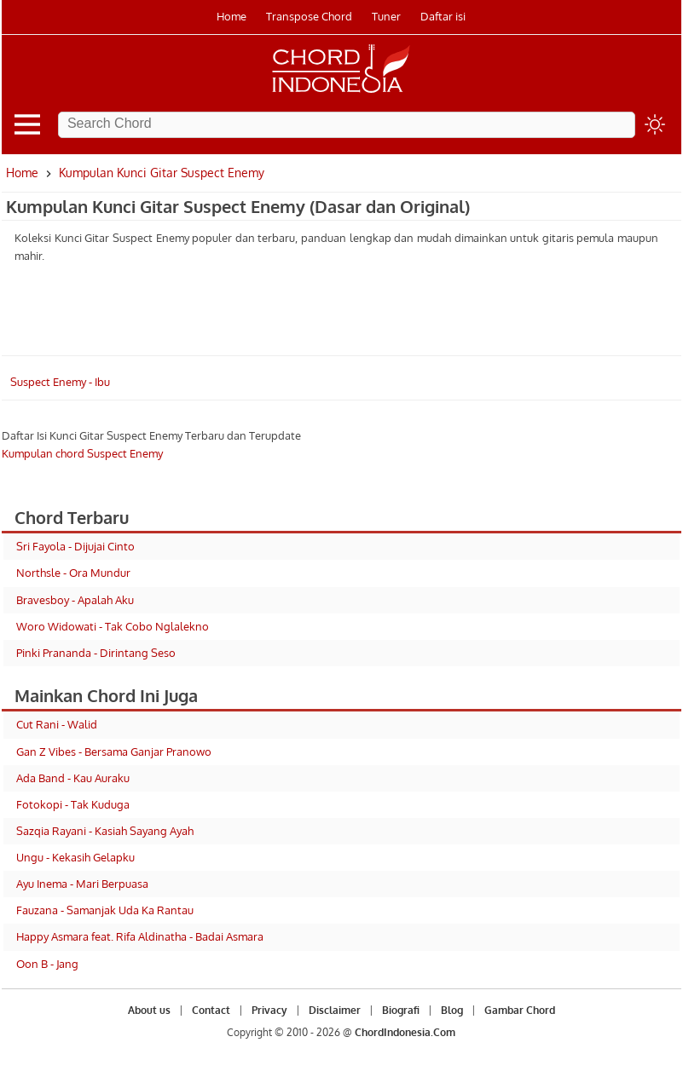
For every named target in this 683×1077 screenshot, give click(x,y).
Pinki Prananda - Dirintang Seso (96, 652)
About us (149, 1010)
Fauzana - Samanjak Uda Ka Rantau (105, 910)
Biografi (401, 1010)
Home (231, 16)
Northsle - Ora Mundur (73, 572)
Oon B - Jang (47, 963)
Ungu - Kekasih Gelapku (75, 857)
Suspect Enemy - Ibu (60, 382)
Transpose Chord (309, 16)
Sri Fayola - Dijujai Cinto (75, 546)
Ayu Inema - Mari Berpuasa (82, 883)
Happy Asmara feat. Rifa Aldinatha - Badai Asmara (139, 936)
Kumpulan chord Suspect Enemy (82, 453)
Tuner (386, 16)
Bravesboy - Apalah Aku (75, 600)
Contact (211, 1010)
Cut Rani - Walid (56, 724)
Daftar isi (443, 16)
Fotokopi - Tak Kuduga (73, 804)
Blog (452, 1010)
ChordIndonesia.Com (405, 1032)
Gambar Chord (519, 1010)
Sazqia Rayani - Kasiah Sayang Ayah (105, 831)
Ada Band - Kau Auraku (73, 778)
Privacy (269, 1010)
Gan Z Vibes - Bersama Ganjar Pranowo (113, 751)
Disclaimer (335, 1010)
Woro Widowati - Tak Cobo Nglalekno (112, 626)
